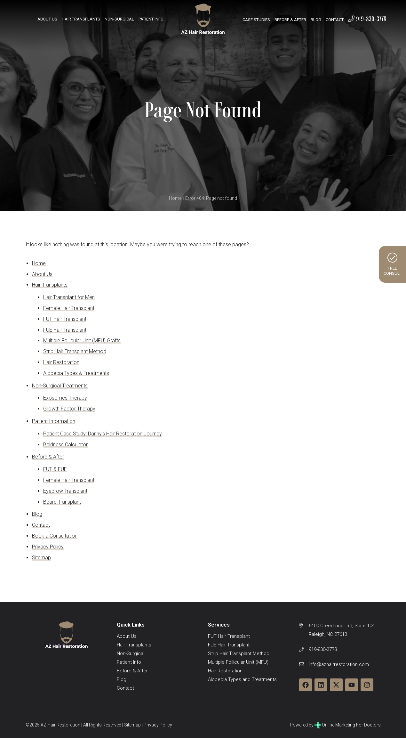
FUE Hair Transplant (64, 330)
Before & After (290, 19)
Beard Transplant (62, 502)
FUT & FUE (55, 469)
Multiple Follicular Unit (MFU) (238, 662)
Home (175, 198)
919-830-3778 (367, 19)
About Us (47, 19)
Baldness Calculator (65, 445)
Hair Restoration (61, 362)
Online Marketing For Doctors (347, 724)
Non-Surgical (119, 19)
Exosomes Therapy (65, 398)
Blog (316, 19)
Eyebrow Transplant (65, 491)
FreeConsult (392, 264)
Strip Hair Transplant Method (74, 351)
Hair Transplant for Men (69, 297)
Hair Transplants (81, 19)
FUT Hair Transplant (64, 319)
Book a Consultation (54, 536)
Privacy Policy (48, 547)
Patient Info (151, 19)
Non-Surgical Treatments (60, 386)
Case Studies (256, 19)
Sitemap (41, 558)
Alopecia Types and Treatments (242, 679)
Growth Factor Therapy (69, 409)
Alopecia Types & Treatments (76, 373)
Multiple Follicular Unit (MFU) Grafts (82, 340)
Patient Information (53, 421)
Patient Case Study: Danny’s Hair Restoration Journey (102, 434)
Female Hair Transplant (68, 308)
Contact (335, 19)
